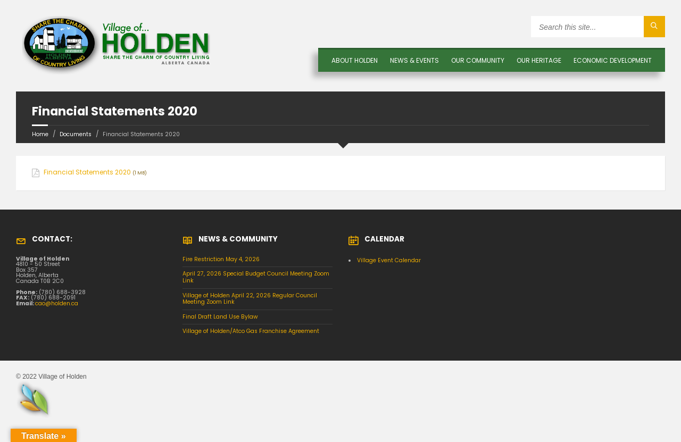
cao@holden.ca (56, 303)
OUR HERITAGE (539, 60)
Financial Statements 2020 (87, 172)
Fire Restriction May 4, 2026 (221, 259)
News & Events (414, 60)
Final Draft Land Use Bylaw (220, 317)
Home (40, 134)
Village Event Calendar (389, 260)
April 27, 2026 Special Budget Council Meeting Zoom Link (255, 277)
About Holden (354, 60)
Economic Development (613, 60)
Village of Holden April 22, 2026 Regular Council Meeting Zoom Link (249, 298)
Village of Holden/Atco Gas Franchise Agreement (250, 331)
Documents (76, 134)
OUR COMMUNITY (477, 60)
